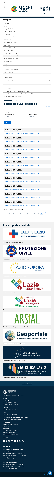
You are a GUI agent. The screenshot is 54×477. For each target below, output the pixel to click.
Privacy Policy (6, 428)
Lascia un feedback (27, 384)
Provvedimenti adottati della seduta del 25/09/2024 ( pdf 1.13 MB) (21, 133)
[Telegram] (17, 440)
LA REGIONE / (9, 100)
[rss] (49, 10)
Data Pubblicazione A (33, 114)
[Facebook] (38, 7)
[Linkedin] (49, 7)
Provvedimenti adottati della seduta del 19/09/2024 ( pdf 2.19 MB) (21, 141)
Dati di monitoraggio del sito (10, 434)
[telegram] (44, 10)
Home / (5, 100)
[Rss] (23, 440)
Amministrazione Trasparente (10, 424)
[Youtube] (47, 7)
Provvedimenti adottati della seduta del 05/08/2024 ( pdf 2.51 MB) (21, 173)
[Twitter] (44, 7)
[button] (50, 80)
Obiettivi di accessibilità (9, 432)
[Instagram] (41, 7)
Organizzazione (7, 423)
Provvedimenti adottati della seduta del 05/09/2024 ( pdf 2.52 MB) (21, 157)
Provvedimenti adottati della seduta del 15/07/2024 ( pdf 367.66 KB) (22, 197)
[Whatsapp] (47, 10)
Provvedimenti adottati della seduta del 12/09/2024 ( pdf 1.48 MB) (21, 149)
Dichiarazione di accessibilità (10, 430)
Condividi (48, 107)
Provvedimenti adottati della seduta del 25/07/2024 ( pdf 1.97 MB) (21, 190)
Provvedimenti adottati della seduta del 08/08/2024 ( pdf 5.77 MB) (21, 165)
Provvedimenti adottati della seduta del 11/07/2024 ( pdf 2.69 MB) (21, 205)
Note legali (6, 426)
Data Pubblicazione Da (9, 114)
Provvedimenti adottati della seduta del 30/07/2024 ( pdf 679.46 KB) (22, 181)
